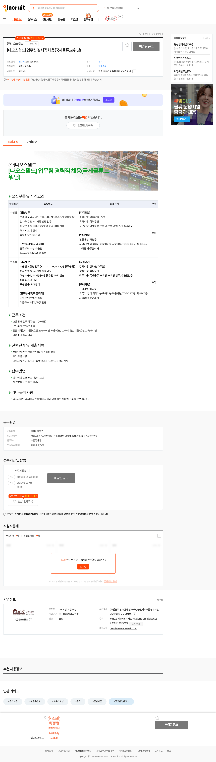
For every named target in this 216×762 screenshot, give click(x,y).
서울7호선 (81, 435)
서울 (33, 431)
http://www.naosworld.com (123, 628)
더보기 (160, 600)
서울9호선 (35, 435)
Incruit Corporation (111, 756)
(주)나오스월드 (15, 44)
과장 (38, 445)
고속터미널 (47, 435)
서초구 (40, 431)
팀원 (42, 445)
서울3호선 (58, 435)
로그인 (63, 559)
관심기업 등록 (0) (23, 501)
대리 (33, 445)
